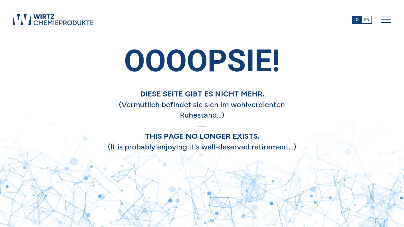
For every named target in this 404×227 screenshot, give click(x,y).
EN (366, 19)
